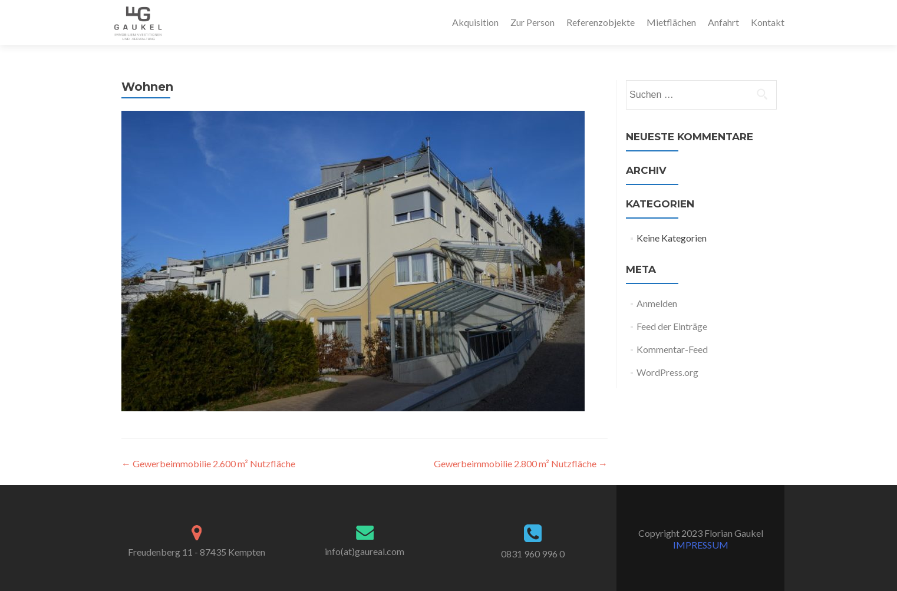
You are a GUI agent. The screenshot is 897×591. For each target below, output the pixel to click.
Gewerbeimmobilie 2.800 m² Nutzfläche (521, 463)
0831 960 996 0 (533, 553)
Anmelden (657, 303)
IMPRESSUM (700, 544)
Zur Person (532, 22)
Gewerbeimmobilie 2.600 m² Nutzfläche (208, 463)
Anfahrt (723, 22)
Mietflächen (671, 22)
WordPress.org (667, 372)
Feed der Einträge (672, 326)
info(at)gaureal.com (364, 551)
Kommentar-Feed (672, 349)
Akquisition (475, 22)
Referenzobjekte (600, 22)
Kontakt (767, 22)
